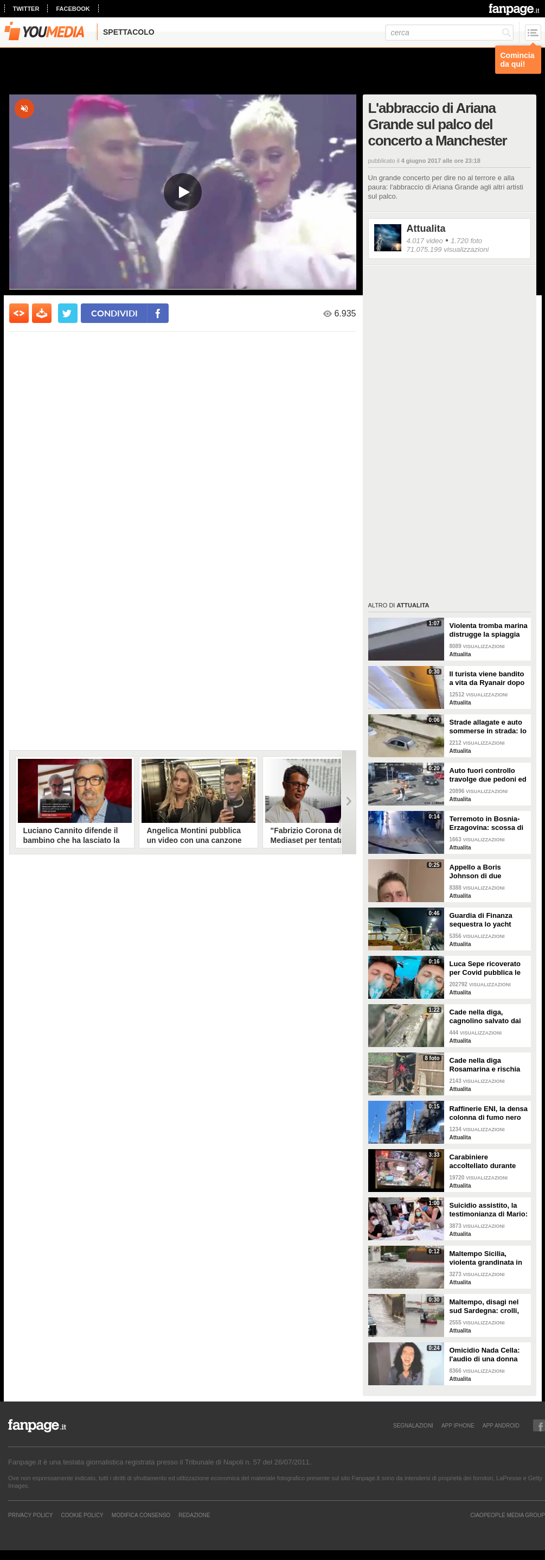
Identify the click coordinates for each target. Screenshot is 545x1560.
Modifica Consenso (141, 1515)
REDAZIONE (194, 1515)
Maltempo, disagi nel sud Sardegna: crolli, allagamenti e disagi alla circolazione (485, 1306)
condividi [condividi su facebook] (114, 313)
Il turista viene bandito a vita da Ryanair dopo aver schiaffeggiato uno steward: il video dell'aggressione (487, 678)
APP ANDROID (501, 1425)
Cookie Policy (82, 1515)
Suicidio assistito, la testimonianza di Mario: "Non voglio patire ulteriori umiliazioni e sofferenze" (489, 1210)
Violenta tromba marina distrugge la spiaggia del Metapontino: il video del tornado (489, 630)
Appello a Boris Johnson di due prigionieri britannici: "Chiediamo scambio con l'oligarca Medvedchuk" (485, 871)
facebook (72, 8)
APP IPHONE (458, 1425)
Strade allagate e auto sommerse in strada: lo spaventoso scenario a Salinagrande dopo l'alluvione (488, 726)
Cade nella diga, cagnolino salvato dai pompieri (485, 1016)
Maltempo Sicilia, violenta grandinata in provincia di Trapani (486, 1258)
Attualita (426, 228)
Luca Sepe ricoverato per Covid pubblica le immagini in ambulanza (488, 968)
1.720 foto (466, 241)
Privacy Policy (30, 1515)
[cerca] (449, 32)
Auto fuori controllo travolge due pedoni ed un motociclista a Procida (488, 775)
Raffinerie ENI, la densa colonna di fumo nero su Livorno (489, 1113)
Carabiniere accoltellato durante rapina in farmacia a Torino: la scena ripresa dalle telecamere (483, 1161)
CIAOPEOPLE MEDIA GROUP (507, 1515)
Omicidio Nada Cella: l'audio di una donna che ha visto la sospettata (485, 1355)
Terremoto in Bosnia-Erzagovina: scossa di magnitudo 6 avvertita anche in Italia (487, 823)
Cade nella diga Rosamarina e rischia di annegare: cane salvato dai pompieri (485, 1065)
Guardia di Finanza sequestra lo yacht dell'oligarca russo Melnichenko (481, 920)
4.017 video (425, 241)
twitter (26, 8)
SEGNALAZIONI (413, 1425)
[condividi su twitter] (68, 313)
